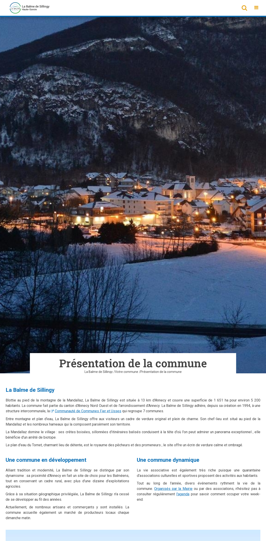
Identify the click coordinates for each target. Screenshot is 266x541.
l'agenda (182, 494)
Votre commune (126, 372)
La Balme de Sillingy (99, 372)
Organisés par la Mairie (173, 489)
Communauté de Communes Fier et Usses (88, 411)
